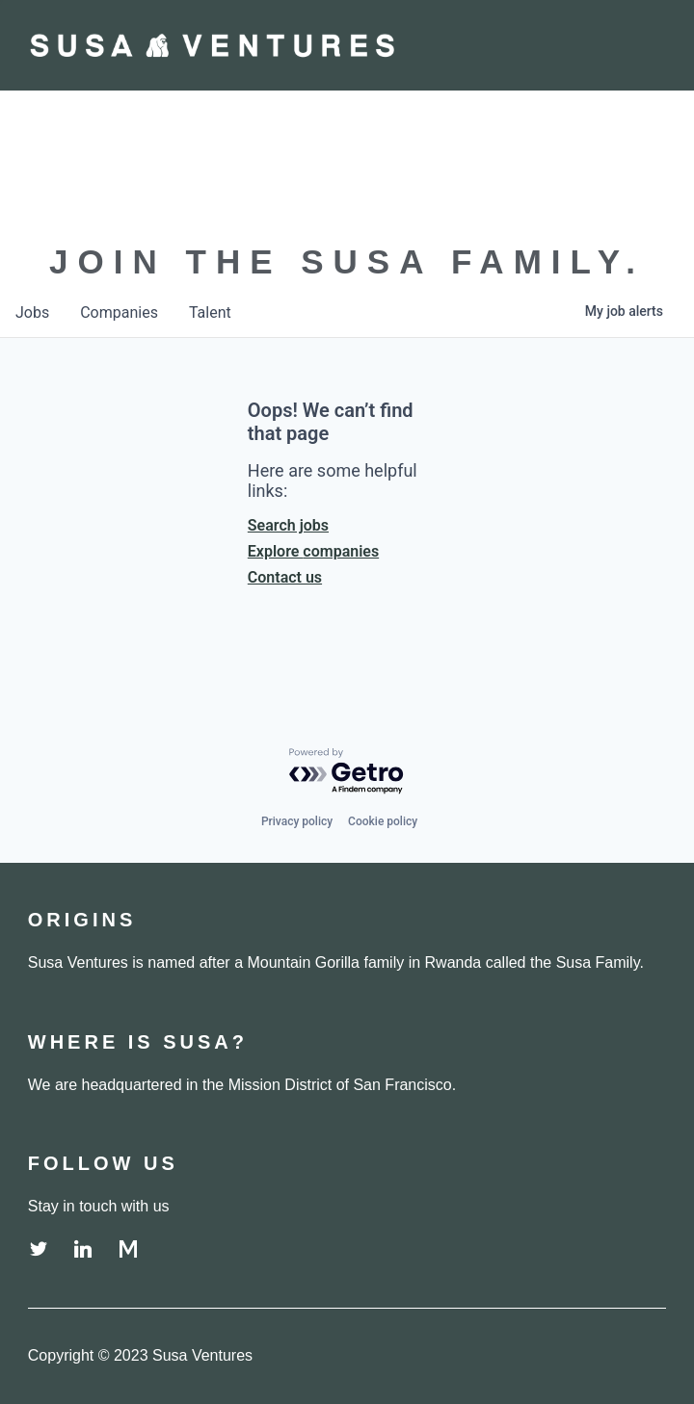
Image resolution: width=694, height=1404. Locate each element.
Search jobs (288, 525)
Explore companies (313, 551)
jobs (32, 312)
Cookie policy (382, 821)
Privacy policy (297, 821)
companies (119, 312)
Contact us (285, 577)
